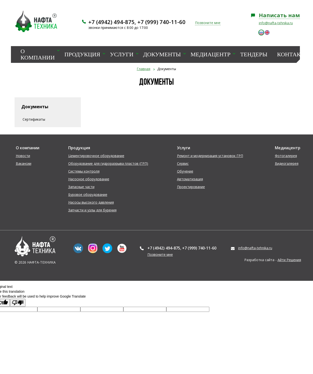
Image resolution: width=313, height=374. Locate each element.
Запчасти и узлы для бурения (92, 210)
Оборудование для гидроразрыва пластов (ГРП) (108, 163)
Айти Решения (289, 260)
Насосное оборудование (88, 179)
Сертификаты (34, 119)
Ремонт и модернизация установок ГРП (210, 155)
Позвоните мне (207, 22)
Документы (162, 54)
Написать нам (279, 15)
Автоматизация (190, 179)
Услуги (122, 54)
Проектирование (191, 186)
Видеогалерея (286, 163)
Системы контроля (84, 171)
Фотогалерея (286, 155)
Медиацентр (210, 54)
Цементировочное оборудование (96, 155)
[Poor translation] (17, 303)
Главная (143, 68)
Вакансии (23, 163)
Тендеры (253, 54)
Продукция (82, 54)
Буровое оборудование (87, 194)
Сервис (183, 163)
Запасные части (81, 186)
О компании (38, 54)
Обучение (185, 171)
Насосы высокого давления (91, 202)
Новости (23, 155)
